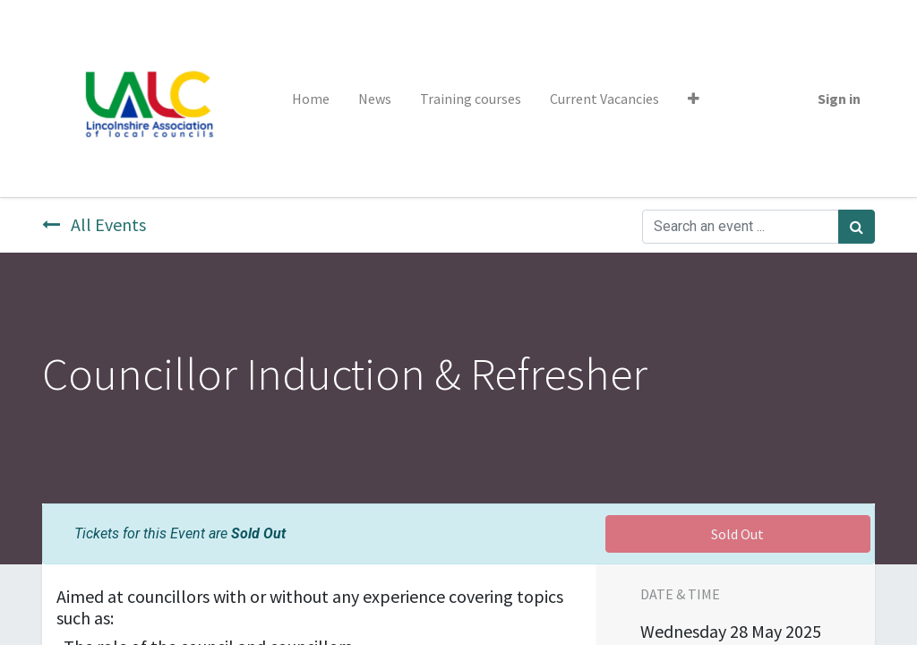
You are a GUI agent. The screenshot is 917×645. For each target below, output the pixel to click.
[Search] (856, 227)
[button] (693, 98)
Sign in (839, 99)
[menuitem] (311, 98)
